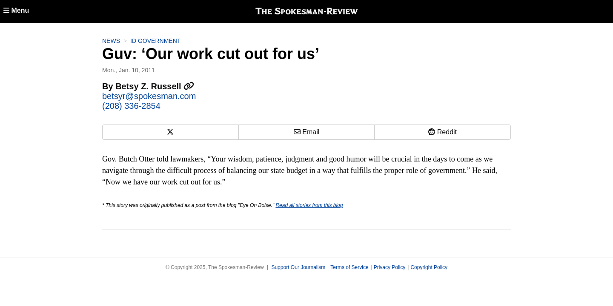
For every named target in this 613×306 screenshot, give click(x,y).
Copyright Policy (428, 267)
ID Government (155, 40)
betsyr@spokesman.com (149, 96)
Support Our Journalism (298, 267)
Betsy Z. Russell (154, 86)
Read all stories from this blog (309, 205)
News (111, 40)
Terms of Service (349, 267)
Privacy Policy (390, 267)
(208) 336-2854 (131, 105)
